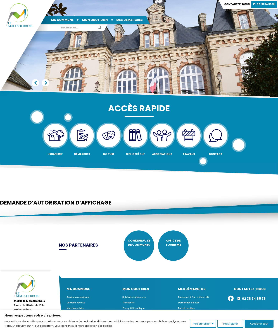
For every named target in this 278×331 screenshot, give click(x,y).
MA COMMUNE (62, 20)
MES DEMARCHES (129, 20)
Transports (128, 305)
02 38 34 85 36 (266, 4)
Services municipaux (78, 299)
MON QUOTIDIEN (95, 20)
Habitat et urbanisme (134, 299)
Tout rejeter (230, 323)
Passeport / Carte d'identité (194, 299)
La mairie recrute (76, 305)
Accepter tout (259, 323)
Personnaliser (202, 323)
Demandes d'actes (188, 305)
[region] (139, 320)
